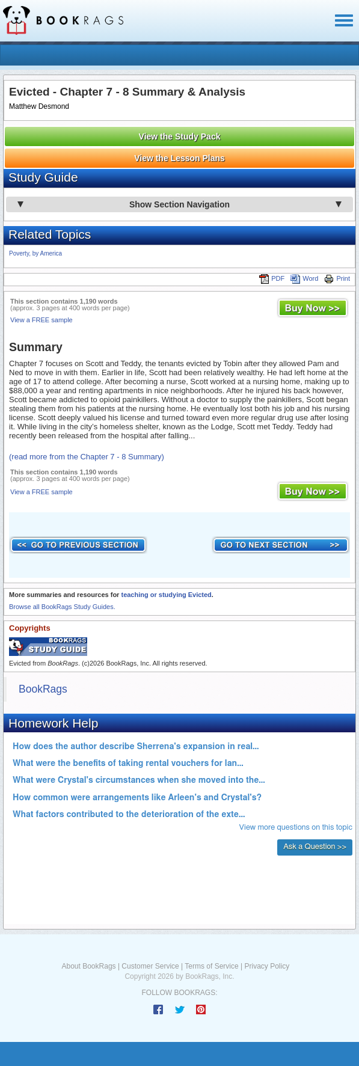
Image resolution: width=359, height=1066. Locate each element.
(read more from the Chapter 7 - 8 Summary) (86, 456)
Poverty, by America (35, 253)
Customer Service (150, 966)
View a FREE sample (41, 319)
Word (304, 278)
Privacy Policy (266, 966)
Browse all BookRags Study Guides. (62, 606)
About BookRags (89, 966)
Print (337, 278)
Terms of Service (211, 966)
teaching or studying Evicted (166, 594)
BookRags (43, 689)
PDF (271, 278)
